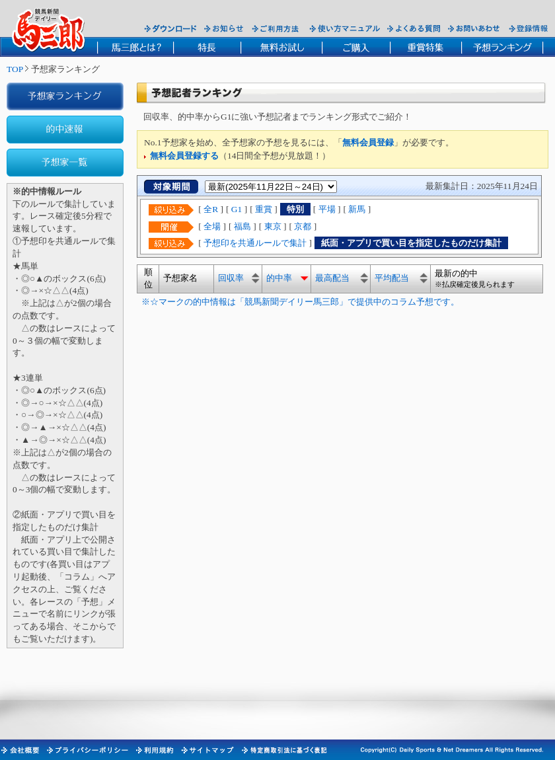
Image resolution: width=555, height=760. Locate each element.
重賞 (263, 209)
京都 (302, 226)
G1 (236, 209)
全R (211, 209)
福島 (242, 226)
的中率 (279, 278)
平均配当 (392, 278)
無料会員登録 (368, 142)
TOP (15, 69)
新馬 (356, 209)
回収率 (231, 278)
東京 (272, 226)
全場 (212, 226)
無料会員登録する (184, 156)
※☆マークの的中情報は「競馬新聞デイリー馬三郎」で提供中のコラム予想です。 (298, 302)
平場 (327, 209)
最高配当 (332, 278)
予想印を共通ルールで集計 (255, 243)
